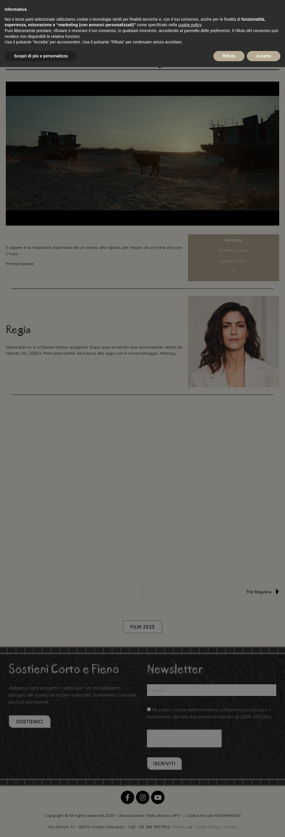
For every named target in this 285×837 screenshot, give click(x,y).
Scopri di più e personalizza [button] (41, 56)
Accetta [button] (263, 56)
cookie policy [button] (189, 24)
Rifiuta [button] (229, 56)
